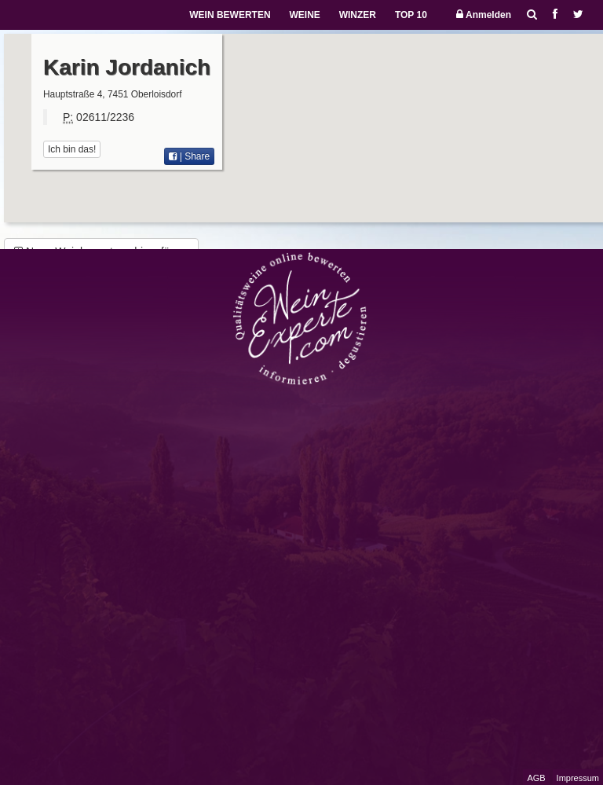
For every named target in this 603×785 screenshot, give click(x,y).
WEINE (304, 14)
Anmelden (483, 14)
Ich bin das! (72, 149)
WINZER (357, 14)
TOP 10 (411, 14)
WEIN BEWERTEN (229, 14)
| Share (189, 156)
